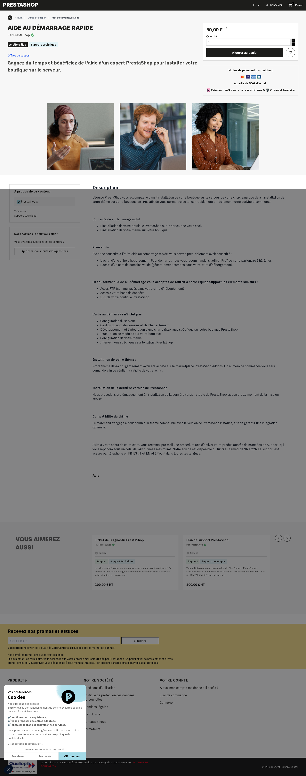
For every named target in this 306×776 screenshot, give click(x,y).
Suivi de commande (173, 695)
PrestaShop (21, 35)
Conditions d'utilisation (99, 688)
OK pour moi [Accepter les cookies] (72, 756)
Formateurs (92, 729)
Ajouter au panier (245, 53)
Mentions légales (96, 707)
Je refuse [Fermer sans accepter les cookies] (18, 756)
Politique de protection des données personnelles (109, 697)
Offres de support (19, 55)
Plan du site (92, 714)
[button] (8, 769)
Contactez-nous (95, 722)
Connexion (167, 702)
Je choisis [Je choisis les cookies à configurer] (44, 756)
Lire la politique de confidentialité (25, 743)
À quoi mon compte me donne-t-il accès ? (189, 688)
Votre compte (174, 680)
